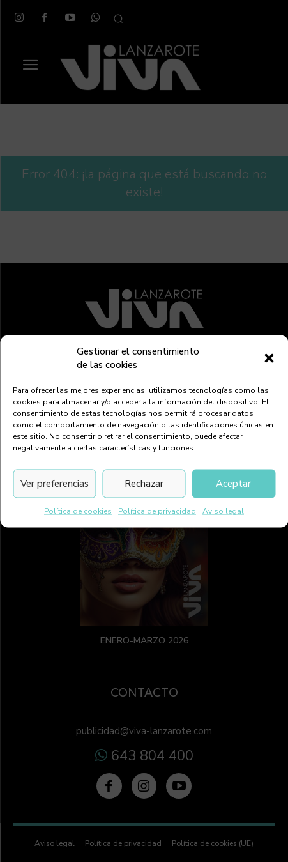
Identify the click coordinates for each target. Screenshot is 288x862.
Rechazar (144, 483)
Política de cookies (78, 510)
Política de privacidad (157, 510)
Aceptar (233, 483)
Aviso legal (223, 510)
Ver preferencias (54, 483)
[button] (268, 357)
